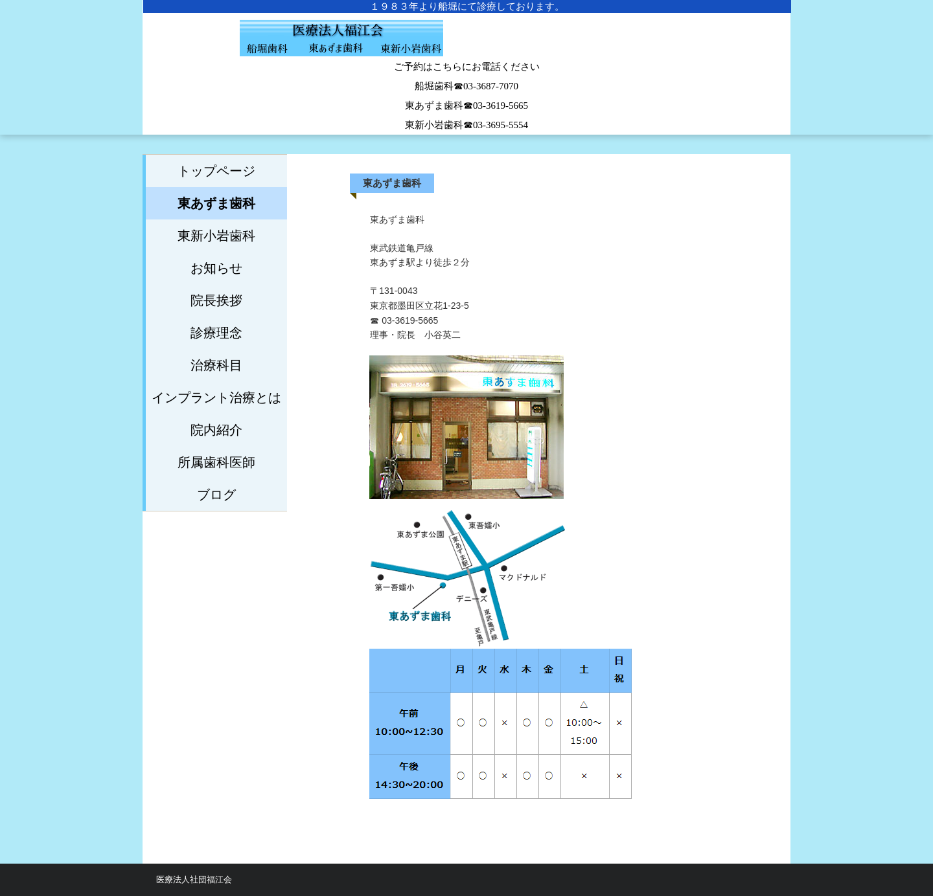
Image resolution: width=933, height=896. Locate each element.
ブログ (216, 494)
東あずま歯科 (216, 203)
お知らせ (216, 268)
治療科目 (216, 365)
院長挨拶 (216, 300)
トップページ (216, 171)
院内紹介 (216, 430)
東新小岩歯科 (216, 236)
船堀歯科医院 (466, 45)
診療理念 (216, 333)
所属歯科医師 (216, 462)
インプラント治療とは (216, 397)
